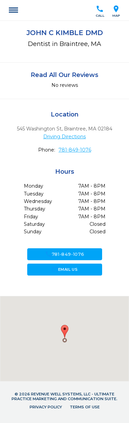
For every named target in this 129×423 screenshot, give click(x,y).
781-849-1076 (75, 150)
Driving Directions (64, 137)
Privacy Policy (46, 407)
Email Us (64, 269)
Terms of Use (85, 407)
